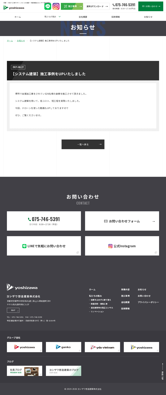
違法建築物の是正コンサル (102, 307)
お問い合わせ (144, 295)
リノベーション (97, 311)
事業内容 (125, 289)
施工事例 (125, 295)
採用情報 (115, 16)
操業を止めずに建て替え (101, 299)
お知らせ (148, 16)
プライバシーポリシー (148, 302)
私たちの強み (50, 16)
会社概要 (83, 16)
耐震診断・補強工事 (99, 303)
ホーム (18, 16)
